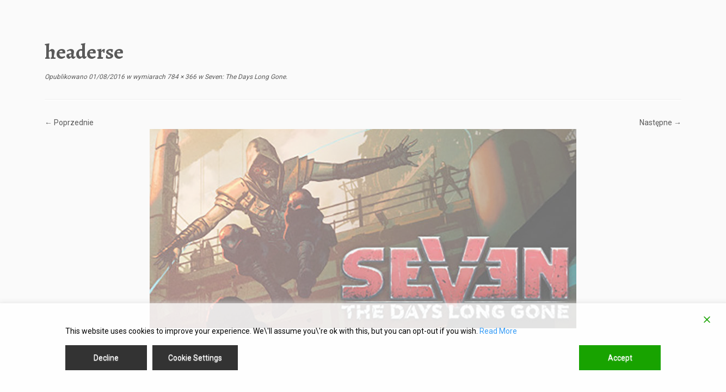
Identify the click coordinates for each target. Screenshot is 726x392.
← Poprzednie (69, 122)
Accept (620, 357)
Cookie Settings (195, 357)
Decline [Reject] (106, 357)
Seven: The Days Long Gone (244, 77)
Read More (498, 331)
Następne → (660, 122)
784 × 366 (180, 77)
